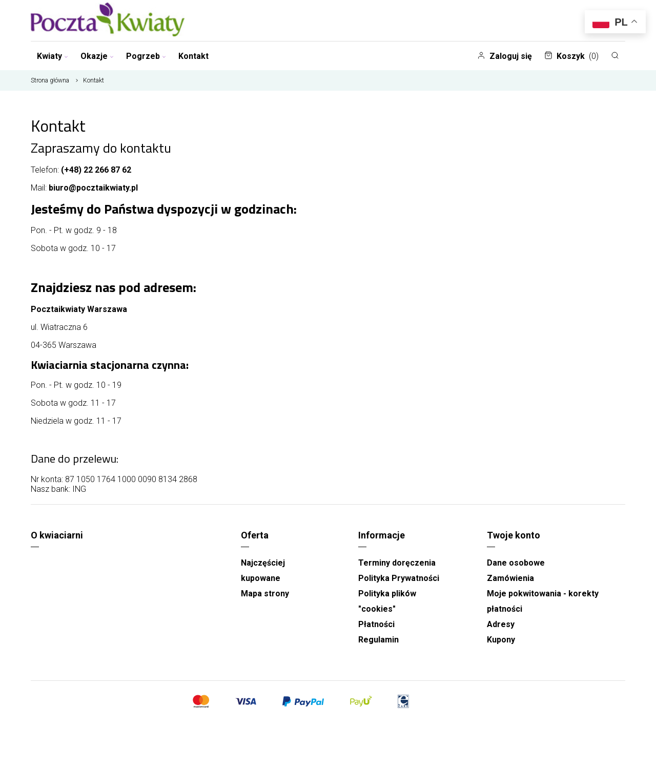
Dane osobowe (516, 563)
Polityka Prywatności (398, 578)
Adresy (501, 624)
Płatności (376, 624)
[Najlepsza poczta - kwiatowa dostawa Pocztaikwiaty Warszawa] (107, 20)
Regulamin (378, 640)
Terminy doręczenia (397, 563)
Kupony (501, 640)
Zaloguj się (504, 56)
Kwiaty (52, 56)
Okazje (97, 56)
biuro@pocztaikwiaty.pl (93, 188)
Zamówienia (510, 578)
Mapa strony (265, 593)
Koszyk (571, 56)
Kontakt (193, 56)
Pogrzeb (146, 56)
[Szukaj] (615, 55)
